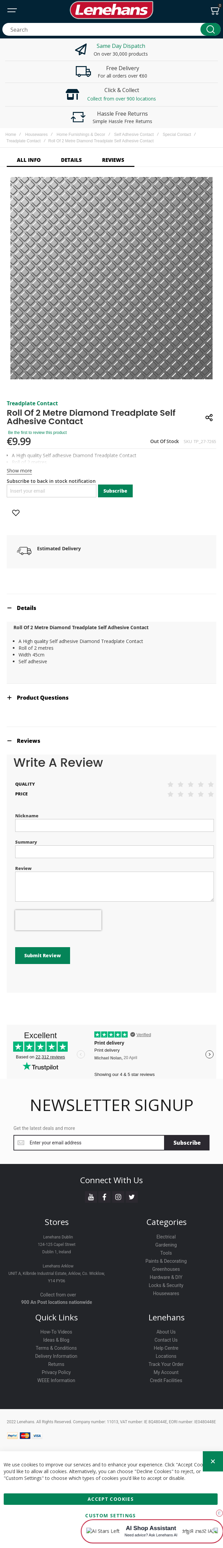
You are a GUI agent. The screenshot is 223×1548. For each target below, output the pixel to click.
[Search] (210, 29)
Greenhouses (166, 1269)
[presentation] (58, 920)
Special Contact (177, 134)
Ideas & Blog (56, 1340)
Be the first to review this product (37, 432)
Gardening (166, 1245)
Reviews (28, 740)
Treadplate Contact (23, 141)
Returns (56, 1364)
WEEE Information (56, 1380)
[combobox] (111, 29)
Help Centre (166, 1348)
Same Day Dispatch (121, 46)
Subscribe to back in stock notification (51, 481)
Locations (166, 1356)
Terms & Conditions (56, 1348)
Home (10, 134)
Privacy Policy (56, 1372)
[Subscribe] (187, 1142)
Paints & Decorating (166, 1261)
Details (26, 608)
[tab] (111, 608)
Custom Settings (110, 1515)
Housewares (36, 134)
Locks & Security (166, 1285)
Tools (166, 1253)
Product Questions (43, 697)
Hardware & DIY (166, 1277)
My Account (166, 1372)
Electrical (166, 1236)
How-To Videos (56, 1332)
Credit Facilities (166, 1380)
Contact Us (166, 1340)
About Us (166, 1332)
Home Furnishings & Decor (81, 134)
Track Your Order (166, 1364)
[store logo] (111, 10)
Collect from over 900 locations (121, 98)
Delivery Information (56, 1356)
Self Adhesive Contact (134, 134)
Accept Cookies (111, 1499)
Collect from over (58, 1294)
